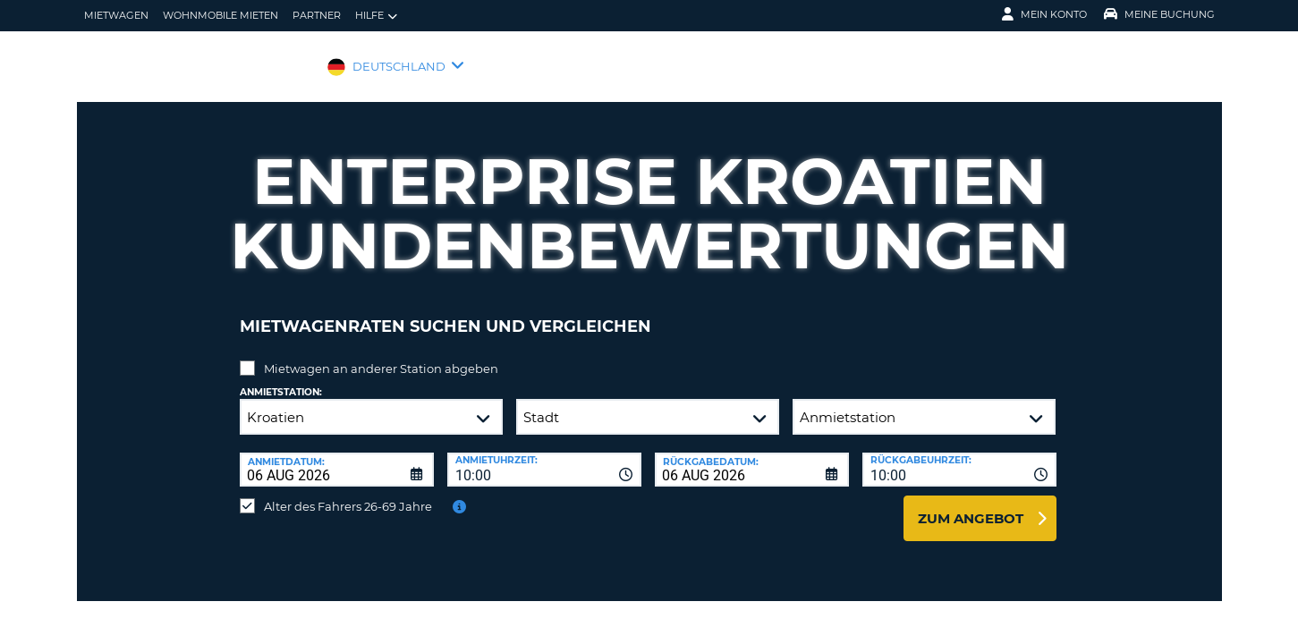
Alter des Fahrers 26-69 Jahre (348, 493)
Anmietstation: (281, 379)
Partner (317, 15)
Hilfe (376, 15)
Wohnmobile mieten (220, 15)
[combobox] (544, 456)
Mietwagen (116, 15)
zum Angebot (970, 504)
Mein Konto (1044, 14)
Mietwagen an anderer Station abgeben (381, 355)
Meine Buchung (1159, 14)
